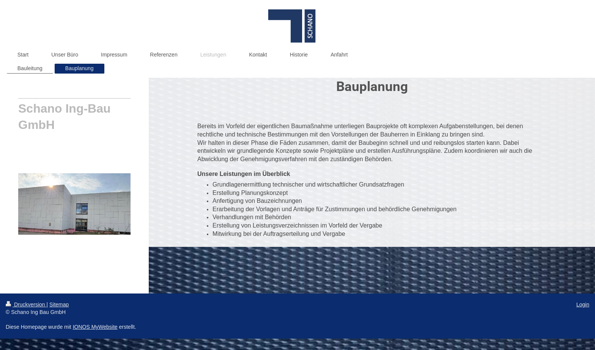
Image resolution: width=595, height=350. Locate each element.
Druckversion (26, 304)
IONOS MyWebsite (95, 327)
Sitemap (59, 304)
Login (582, 304)
